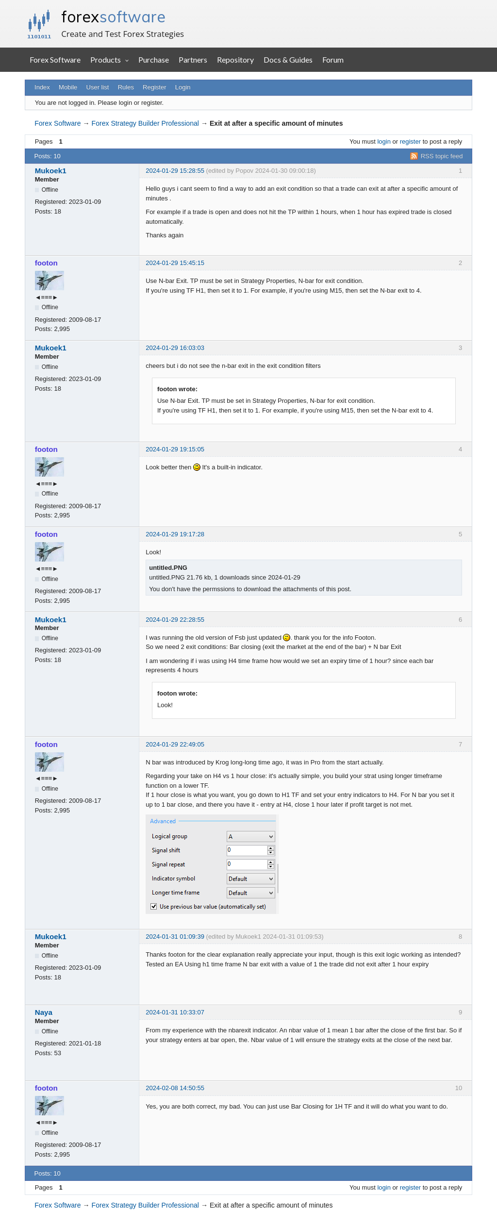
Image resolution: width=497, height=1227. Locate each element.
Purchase (153, 59)
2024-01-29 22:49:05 (175, 744)
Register (154, 87)
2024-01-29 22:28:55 (175, 619)
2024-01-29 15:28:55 (175, 170)
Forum (333, 59)
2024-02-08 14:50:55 (175, 1088)
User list (97, 87)
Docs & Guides (288, 59)
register (410, 141)
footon (46, 263)
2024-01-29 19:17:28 (175, 534)
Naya (43, 1012)
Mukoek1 (50, 170)
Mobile (68, 87)
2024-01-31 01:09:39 (175, 936)
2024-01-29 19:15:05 (175, 449)
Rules (126, 87)
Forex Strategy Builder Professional (145, 123)
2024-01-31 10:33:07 (175, 1012)
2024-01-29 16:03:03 (175, 347)
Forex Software (55, 59)
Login (183, 87)
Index (42, 87)
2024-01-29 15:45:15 (175, 262)
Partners (193, 59)
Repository (235, 59)
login (383, 141)
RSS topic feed (442, 156)
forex (113, 16)
